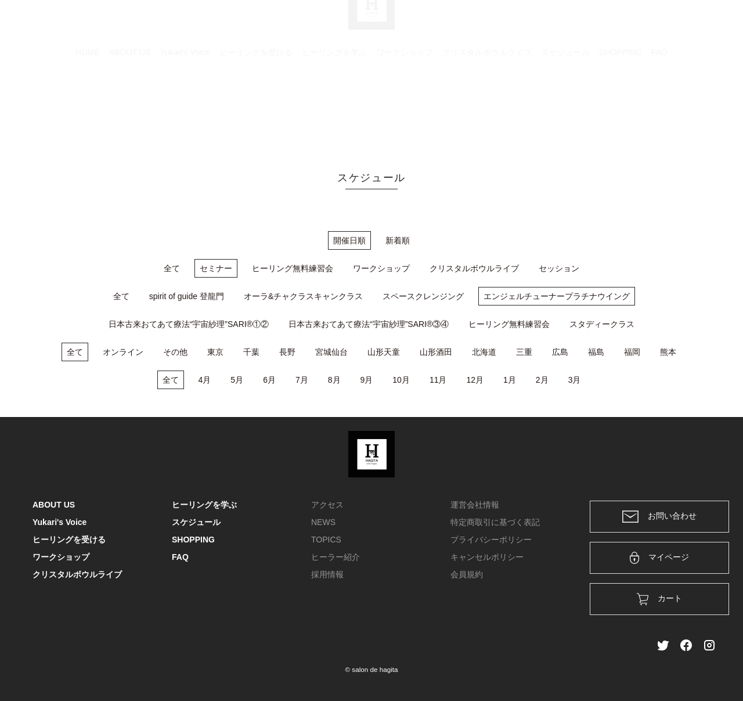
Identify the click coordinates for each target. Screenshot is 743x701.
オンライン (123, 352)
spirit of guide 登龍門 (186, 296)
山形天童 (383, 352)
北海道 (484, 352)
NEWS (323, 522)
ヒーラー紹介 (335, 557)
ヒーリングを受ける (256, 107)
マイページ (660, 558)
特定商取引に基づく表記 (495, 522)
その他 (175, 352)
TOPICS (326, 539)
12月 (475, 379)
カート (585, 24)
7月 (301, 379)
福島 (596, 352)
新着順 (397, 240)
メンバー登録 (690, 24)
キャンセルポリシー (487, 557)
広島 (560, 352)
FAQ (659, 107)
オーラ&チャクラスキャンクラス (303, 296)
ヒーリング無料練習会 (292, 268)
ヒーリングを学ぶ (334, 107)
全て (172, 268)
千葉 (251, 352)
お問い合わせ (659, 517)
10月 (401, 379)
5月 (236, 379)
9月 (366, 379)
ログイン (631, 24)
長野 (287, 352)
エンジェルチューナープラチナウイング (557, 296)
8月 (334, 379)
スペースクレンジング (423, 296)
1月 (509, 379)
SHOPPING (620, 107)
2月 (542, 379)
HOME (87, 107)
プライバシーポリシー (491, 539)
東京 (215, 352)
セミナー (216, 268)
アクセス (327, 505)
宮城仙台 (331, 352)
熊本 (668, 352)
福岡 (632, 352)
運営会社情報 (474, 505)
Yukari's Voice (185, 107)
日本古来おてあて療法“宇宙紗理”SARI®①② (189, 324)
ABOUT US (129, 107)
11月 (438, 379)
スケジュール (565, 107)
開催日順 (349, 240)
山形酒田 (436, 352)
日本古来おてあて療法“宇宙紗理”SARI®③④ (368, 324)
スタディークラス (601, 324)
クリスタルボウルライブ (487, 107)
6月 (269, 379)
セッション (559, 268)
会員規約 (466, 574)
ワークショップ (404, 107)
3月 (574, 379)
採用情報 (327, 574)
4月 (205, 379)
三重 (524, 352)
